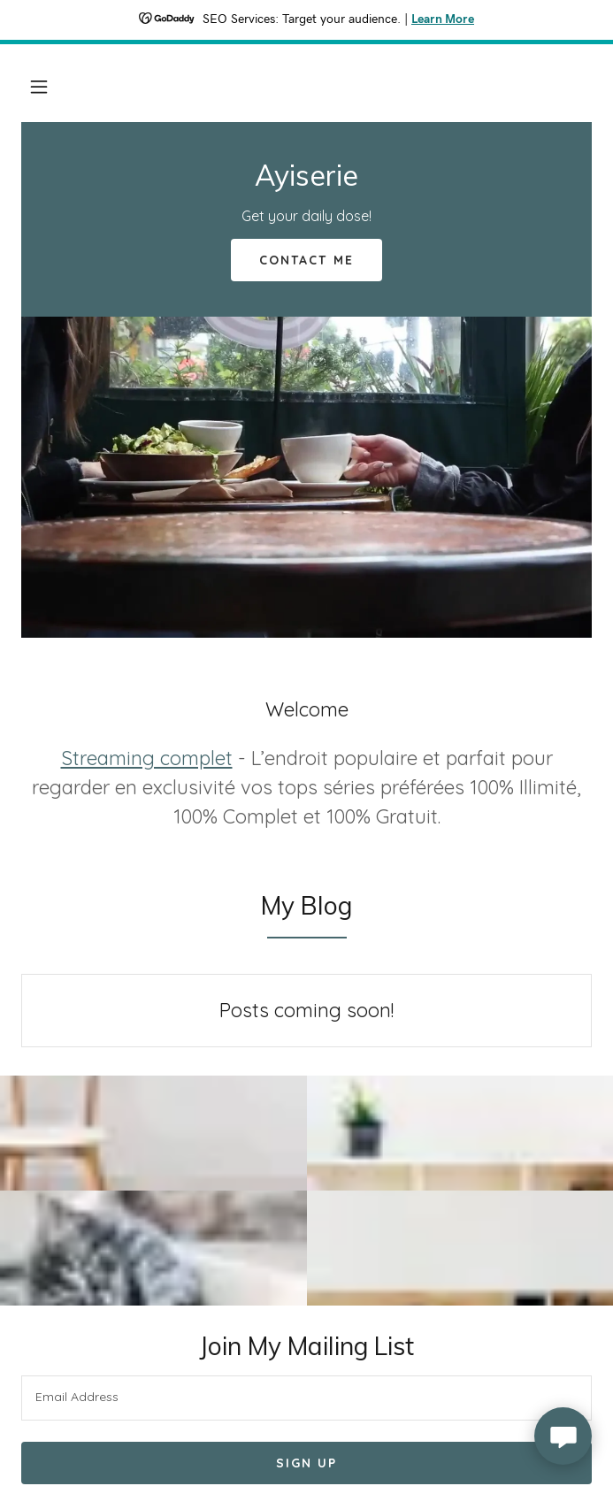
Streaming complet (147, 758)
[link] (306, 180)
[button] (39, 86)
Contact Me (306, 260)
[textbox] (306, 1398)
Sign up (306, 1463)
